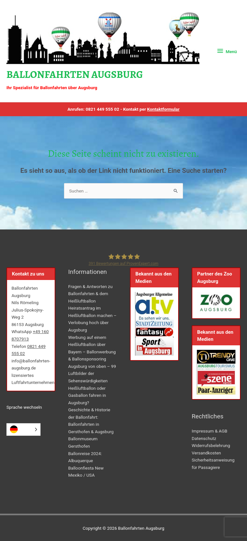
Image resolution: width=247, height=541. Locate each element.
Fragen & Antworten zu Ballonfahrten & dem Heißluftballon (90, 293)
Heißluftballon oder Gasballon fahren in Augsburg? (87, 395)
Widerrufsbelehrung (211, 445)
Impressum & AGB (209, 431)
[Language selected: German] (23, 429)
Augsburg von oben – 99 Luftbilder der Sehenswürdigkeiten (92, 373)
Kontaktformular (163, 109)
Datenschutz (204, 438)
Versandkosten (206, 452)
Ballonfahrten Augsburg (74, 74)
